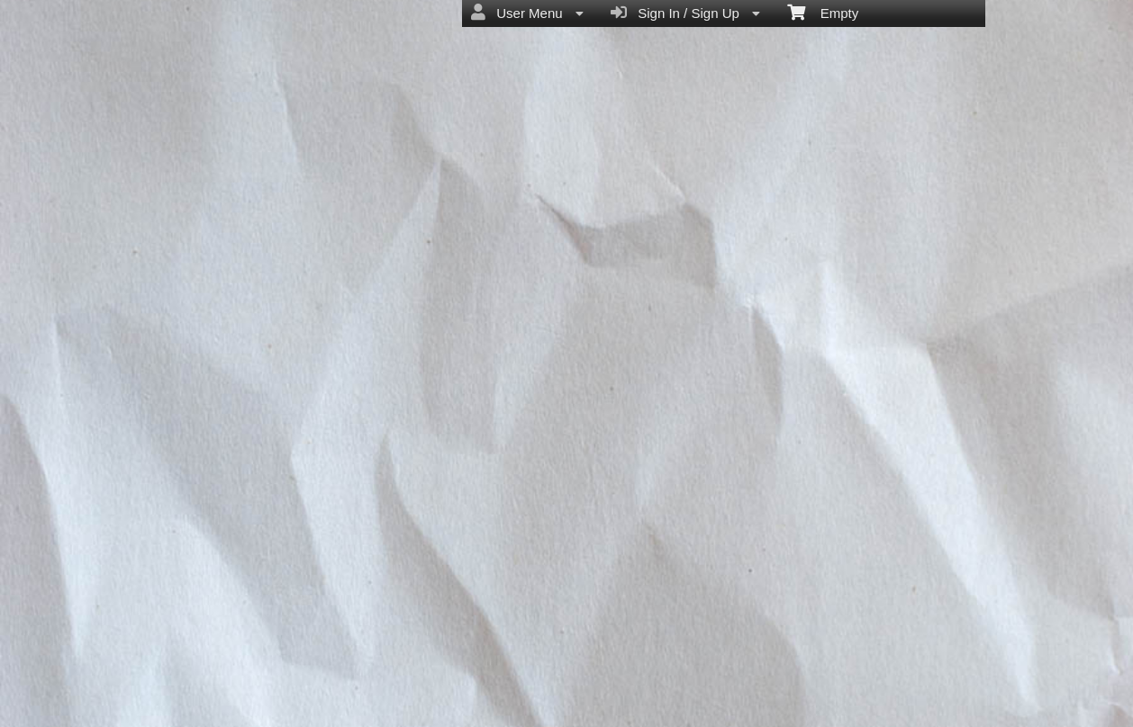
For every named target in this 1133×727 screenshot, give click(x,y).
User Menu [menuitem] (527, 12)
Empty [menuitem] (822, 12)
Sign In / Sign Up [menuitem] (685, 12)
